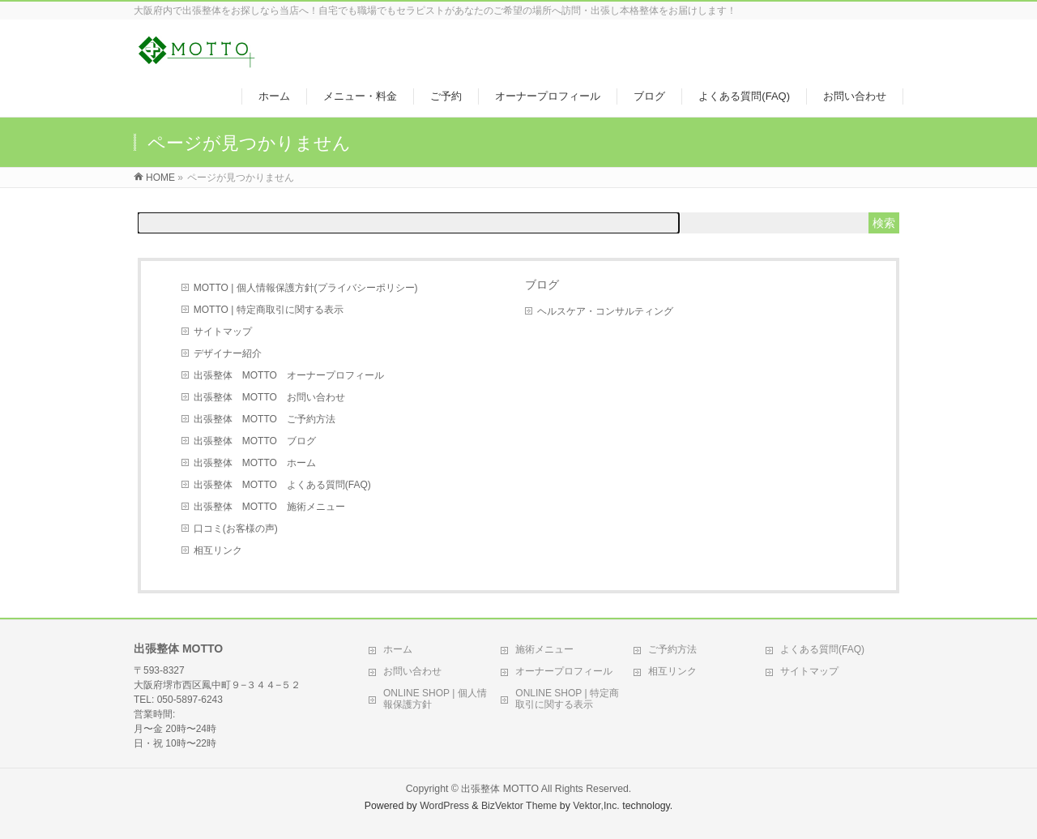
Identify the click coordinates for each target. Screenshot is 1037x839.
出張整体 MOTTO (500, 788)
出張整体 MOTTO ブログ (255, 441)
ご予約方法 (672, 649)
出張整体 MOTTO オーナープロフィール (289, 375)
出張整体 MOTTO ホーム (255, 463)
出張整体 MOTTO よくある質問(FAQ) (282, 484)
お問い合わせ (412, 671)
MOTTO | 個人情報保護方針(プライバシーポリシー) (306, 287)
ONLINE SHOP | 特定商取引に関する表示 (567, 698)
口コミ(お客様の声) (236, 528)
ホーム (397, 649)
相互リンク (218, 550)
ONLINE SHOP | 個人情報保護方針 (435, 698)
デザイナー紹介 (228, 353)
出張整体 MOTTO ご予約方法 (264, 419)
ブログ (542, 284)
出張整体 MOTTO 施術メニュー (269, 506)
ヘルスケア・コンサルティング (605, 311)
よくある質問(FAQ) (822, 649)
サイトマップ (223, 331)
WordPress (444, 805)
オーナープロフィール (563, 671)
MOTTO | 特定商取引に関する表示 (269, 309)
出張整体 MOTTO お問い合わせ (269, 397)
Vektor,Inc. (596, 805)
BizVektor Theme (519, 805)
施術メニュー (544, 649)
